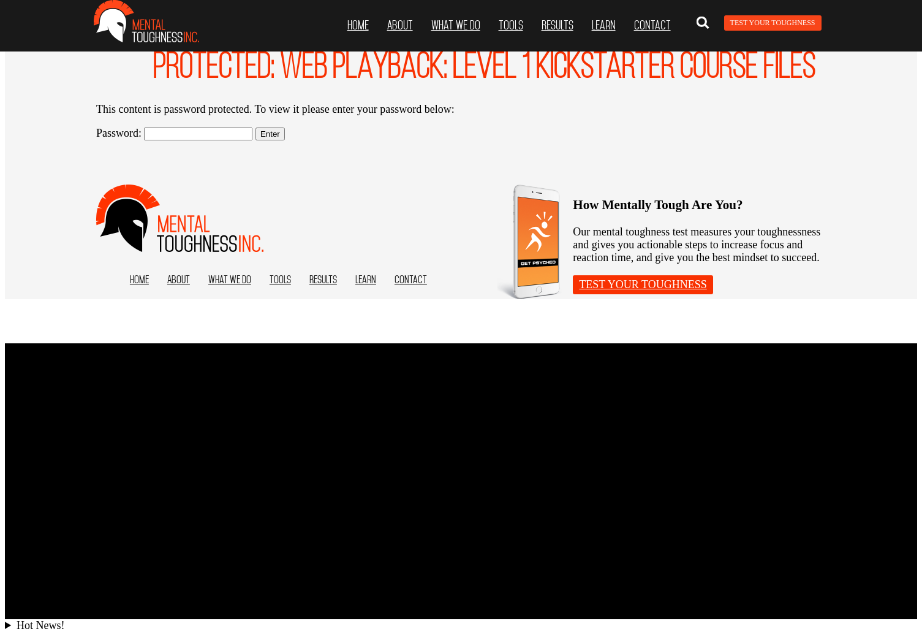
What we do (455, 25)
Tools (511, 25)
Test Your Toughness (772, 22)
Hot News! (41, 625)
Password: (174, 133)
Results (557, 25)
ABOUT (400, 25)
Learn (604, 25)
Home (358, 25)
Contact (652, 25)
